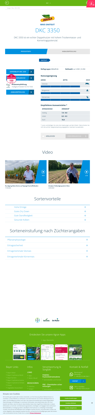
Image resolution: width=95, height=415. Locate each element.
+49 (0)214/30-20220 (82, 388)
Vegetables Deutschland (14, 388)
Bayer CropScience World (15, 375)
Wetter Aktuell (33, 378)
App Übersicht (48, 340)
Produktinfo (26, 51)
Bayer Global (11, 373)
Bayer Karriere (11, 378)
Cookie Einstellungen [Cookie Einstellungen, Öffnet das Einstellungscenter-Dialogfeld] (71, 398)
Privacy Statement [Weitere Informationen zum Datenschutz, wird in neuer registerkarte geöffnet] (35, 413)
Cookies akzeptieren (71, 408)
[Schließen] (92, 403)
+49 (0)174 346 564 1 (83, 376)
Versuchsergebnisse (17, 78)
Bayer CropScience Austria (15, 380)
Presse (9, 385)
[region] (47, 403)
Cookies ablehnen (71, 403)
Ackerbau (31, 386)
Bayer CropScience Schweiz (15, 383)
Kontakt (75, 381)
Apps (30, 376)
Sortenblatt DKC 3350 (18, 72)
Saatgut (31, 389)
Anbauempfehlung (69, 51)
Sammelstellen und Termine (52, 380)
